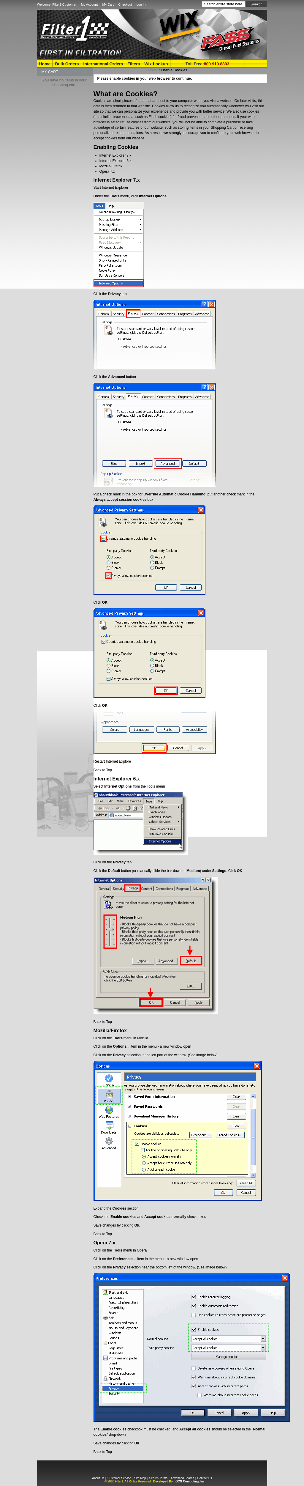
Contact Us (204, 1478)
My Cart (108, 4)
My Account (89, 4)
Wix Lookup (156, 64)
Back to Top (103, 770)
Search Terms (158, 1478)
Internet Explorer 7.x (115, 155)
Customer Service (119, 1478)
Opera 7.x (107, 171)
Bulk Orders (67, 64)
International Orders (103, 64)
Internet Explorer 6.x (115, 161)
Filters (133, 64)
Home (45, 64)
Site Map (140, 1478)
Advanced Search (182, 1478)
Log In (141, 4)
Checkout (125, 4)
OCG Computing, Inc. (190, 1481)
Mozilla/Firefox (110, 166)
